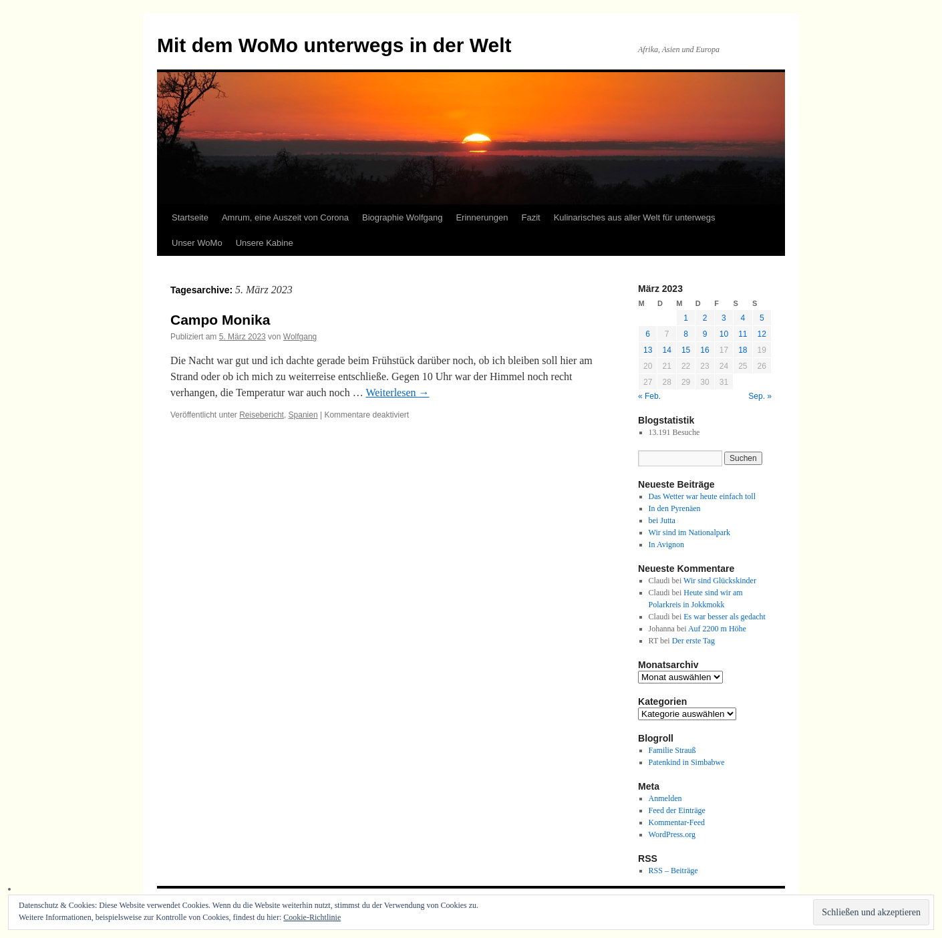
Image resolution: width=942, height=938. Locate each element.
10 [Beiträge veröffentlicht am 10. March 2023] (724, 334)
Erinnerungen (482, 217)
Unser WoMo (197, 243)
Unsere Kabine (264, 243)
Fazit (530, 217)
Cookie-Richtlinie (312, 917)
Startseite (190, 217)
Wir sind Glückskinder (719, 580)
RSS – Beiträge (673, 870)
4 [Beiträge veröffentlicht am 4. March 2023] (742, 318)
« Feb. (649, 396)
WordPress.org (672, 834)
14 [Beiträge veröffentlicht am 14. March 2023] (666, 350)
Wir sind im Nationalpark (690, 532)
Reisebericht (261, 415)
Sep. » (760, 396)
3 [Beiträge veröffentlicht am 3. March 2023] (724, 318)
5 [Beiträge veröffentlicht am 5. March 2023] (762, 318)
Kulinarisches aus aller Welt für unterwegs (635, 217)
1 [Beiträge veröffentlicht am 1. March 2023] (685, 318)
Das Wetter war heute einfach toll (702, 496)
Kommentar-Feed (677, 822)
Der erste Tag (693, 640)
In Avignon (666, 544)
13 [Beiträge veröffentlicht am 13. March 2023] (647, 350)
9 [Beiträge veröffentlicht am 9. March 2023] (705, 334)
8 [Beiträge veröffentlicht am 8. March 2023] (685, 334)
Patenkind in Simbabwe (687, 762)
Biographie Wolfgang (402, 217)
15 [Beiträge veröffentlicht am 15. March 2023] (685, 350)
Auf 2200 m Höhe (717, 628)
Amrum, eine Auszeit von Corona (285, 217)
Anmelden (665, 798)
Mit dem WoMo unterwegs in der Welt (334, 45)
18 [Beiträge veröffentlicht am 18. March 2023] (742, 350)
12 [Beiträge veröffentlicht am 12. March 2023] (762, 334)
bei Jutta (662, 520)
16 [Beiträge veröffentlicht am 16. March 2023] (704, 350)
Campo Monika (220, 319)
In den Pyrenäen (675, 508)
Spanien (303, 415)
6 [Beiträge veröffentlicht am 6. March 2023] (647, 334)
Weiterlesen (397, 392)
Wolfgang (300, 336)
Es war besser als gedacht (724, 616)
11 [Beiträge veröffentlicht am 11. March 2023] (742, 334)
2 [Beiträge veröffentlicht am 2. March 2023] (705, 318)
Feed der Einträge (677, 810)
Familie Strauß (672, 750)
